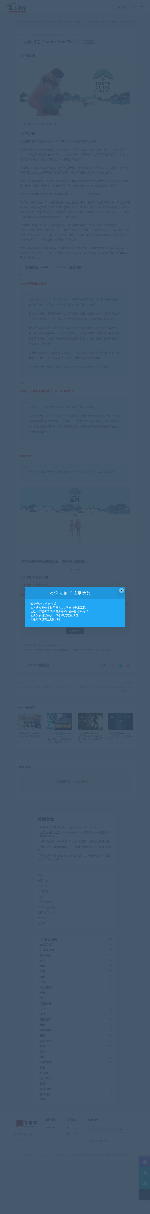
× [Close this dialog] (121, 590)
